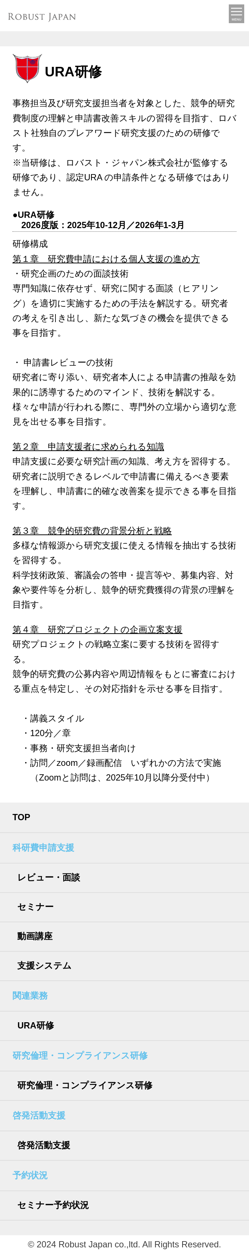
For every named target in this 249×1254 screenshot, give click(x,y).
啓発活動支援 (43, 1145)
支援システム (44, 965)
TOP (21, 817)
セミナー (35, 907)
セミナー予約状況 (53, 1205)
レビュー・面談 (48, 877)
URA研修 (35, 1025)
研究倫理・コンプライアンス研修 (84, 1085)
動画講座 (35, 936)
